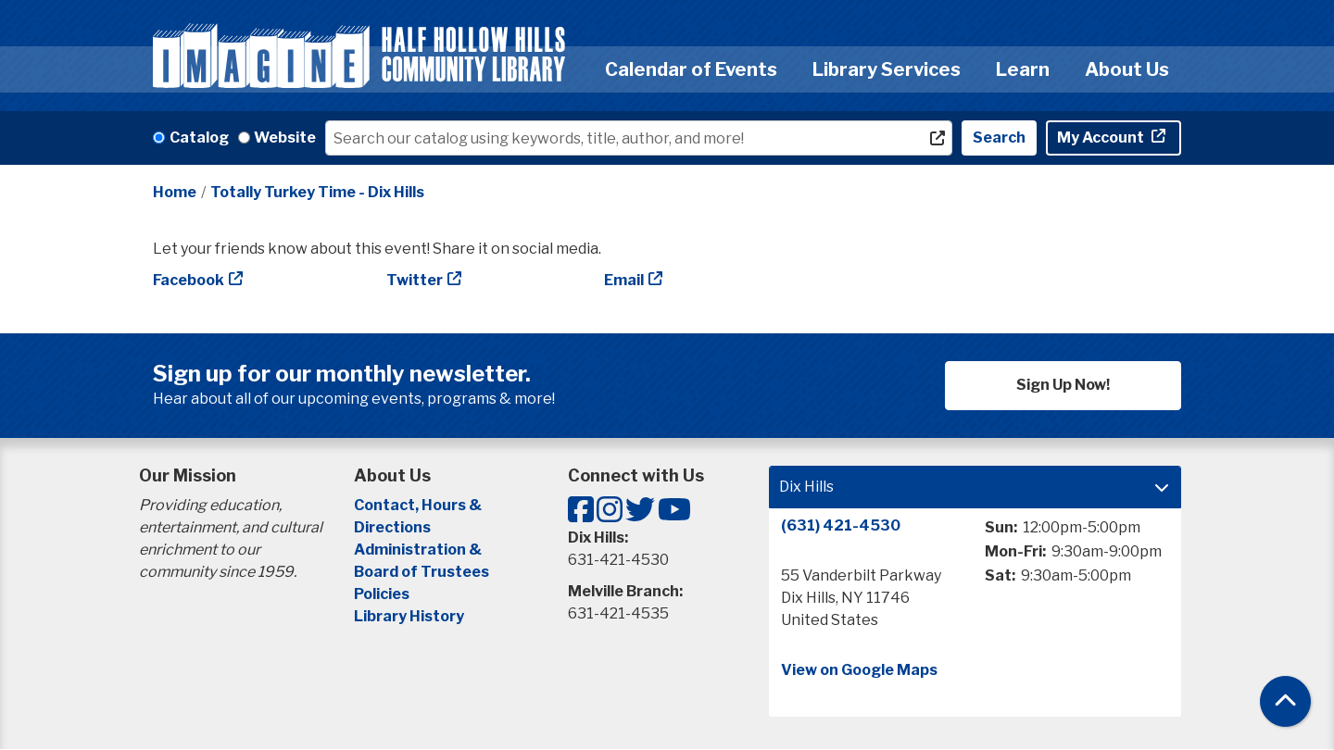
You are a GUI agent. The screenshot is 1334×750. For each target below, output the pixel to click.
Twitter (414, 280)
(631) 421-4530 (840, 525)
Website (285, 137)
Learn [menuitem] (1023, 69)
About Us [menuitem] (1127, 69)
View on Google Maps (859, 670)
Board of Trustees (421, 572)
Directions (392, 527)
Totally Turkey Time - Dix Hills (317, 192)
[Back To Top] (1285, 701)
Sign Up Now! (1063, 385)
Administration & (419, 549)
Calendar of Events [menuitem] (691, 69)
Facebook (188, 280)
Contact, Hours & (419, 505)
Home (174, 192)
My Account (1102, 137)
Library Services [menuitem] (886, 69)
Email (624, 280)
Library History (409, 616)
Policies (381, 594)
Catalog (199, 137)
